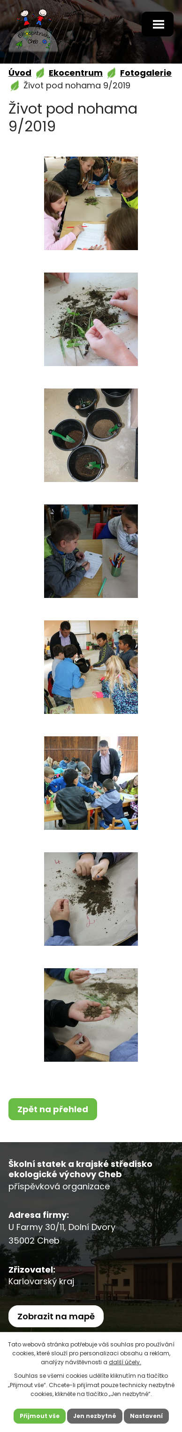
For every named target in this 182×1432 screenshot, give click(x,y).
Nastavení (146, 1416)
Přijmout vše (40, 1416)
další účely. (125, 1362)
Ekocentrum (76, 73)
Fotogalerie (146, 73)
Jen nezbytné (94, 1416)
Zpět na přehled (52, 1109)
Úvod (19, 73)
